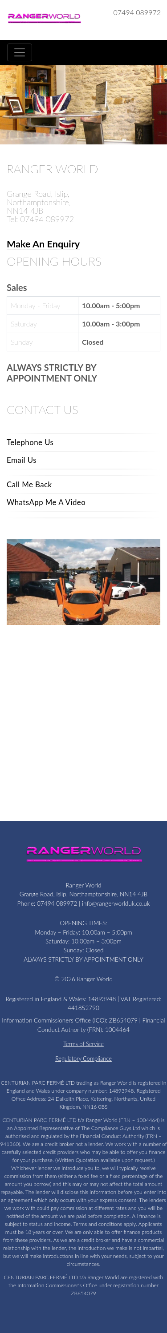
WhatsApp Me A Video (46, 502)
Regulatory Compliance (83, 1058)
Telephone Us (30, 442)
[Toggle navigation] (19, 52)
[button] (6, 108)
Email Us (22, 460)
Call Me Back (29, 484)
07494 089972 (137, 12)
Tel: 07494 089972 (40, 219)
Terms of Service (83, 1043)
